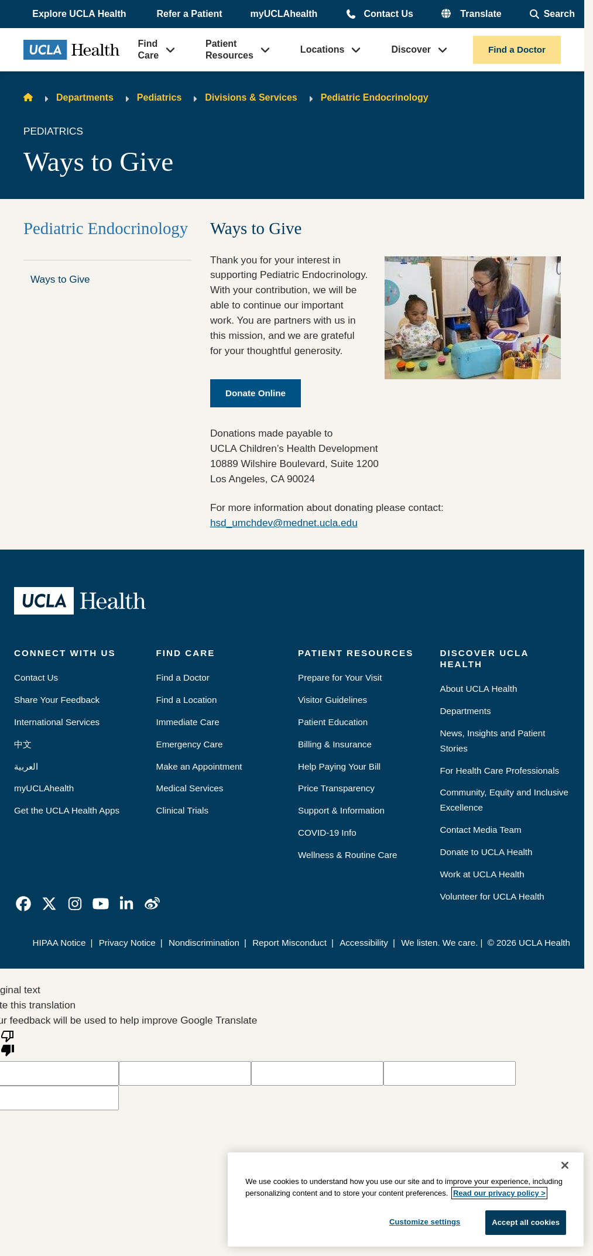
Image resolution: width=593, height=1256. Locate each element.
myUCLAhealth (284, 14)
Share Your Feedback (57, 700)
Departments (85, 97)
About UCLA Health (478, 689)
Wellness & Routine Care (347, 855)
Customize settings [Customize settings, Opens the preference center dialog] (425, 1221)
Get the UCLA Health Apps (66, 810)
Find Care (148, 49)
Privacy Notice (127, 943)
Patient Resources (229, 49)
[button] (80, 14)
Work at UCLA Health (482, 874)
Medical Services (190, 788)
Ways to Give (60, 279)
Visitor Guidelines (332, 700)
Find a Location (186, 700)
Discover (411, 49)
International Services (57, 722)
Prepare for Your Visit (340, 677)
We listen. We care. (439, 943)
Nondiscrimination (204, 943)
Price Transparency (336, 788)
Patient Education (333, 722)
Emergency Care (189, 744)
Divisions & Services (251, 97)
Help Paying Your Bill (339, 766)
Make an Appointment (199, 766)
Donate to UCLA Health (486, 852)
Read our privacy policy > (499, 1193)
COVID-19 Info (327, 833)
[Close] (565, 1165)
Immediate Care (188, 722)
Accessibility (364, 943)
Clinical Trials (182, 810)
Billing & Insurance (335, 744)
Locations (322, 49)
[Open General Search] (552, 14)
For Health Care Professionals (500, 770)
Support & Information (341, 810)
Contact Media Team (481, 830)
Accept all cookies (526, 1222)
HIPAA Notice (58, 943)
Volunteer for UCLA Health (492, 896)
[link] (23, 903)
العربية (26, 766)
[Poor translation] (8, 1042)
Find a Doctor (517, 49)
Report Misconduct (289, 943)
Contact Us (388, 14)
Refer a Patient (189, 14)
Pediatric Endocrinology (375, 97)
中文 (23, 744)
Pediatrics (159, 97)
